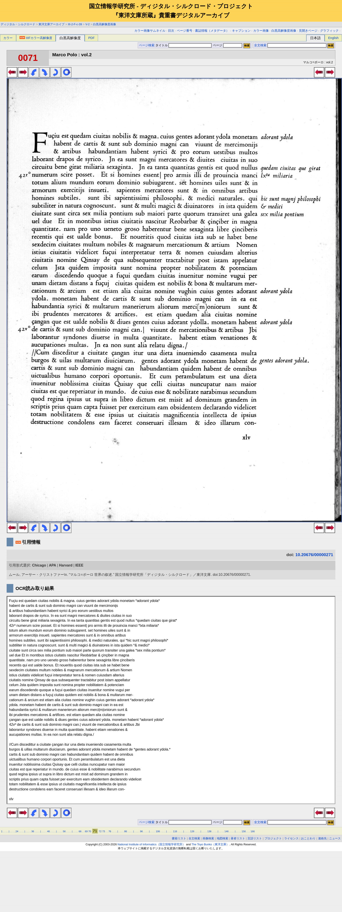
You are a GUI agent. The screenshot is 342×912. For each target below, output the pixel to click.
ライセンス (291, 838)
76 (109, 831)
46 (48, 831)
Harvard (65, 565)
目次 (171, 30)
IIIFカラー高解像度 (35, 38)
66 (80, 831)
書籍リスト (179, 838)
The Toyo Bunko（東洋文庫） (210, 844)
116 (175, 831)
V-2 (87, 24)
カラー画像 (261, 30)
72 (100, 831)
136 (209, 831)
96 (141, 831)
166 (253, 831)
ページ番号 (184, 30)
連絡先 (322, 838)
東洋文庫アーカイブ (51, 24)
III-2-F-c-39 (75, 24)
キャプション (241, 30)
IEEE (79, 565)
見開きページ (308, 30)
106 (158, 831)
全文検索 (260, 45)
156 (244, 831)
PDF (91, 38)
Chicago (39, 565)
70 (89, 831)
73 (103, 831)
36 (32, 831)
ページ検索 (147, 45)
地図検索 (222, 838)
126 (192, 831)
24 (16, 831)
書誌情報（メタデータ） (212, 30)
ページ (227, 45)
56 (64, 831)
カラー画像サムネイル (149, 30)
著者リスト (238, 838)
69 (86, 831)
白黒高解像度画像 (104, 24)
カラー (8, 38)
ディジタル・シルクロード (18, 24)
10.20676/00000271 (314, 554)
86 (125, 831)
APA (52, 565)
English (333, 38)
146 (226, 831)
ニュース (335, 838)
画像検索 (208, 838)
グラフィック (329, 30)
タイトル (183, 45)
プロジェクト (273, 838)
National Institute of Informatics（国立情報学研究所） (151, 844)
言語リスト (254, 838)
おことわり (308, 838)
